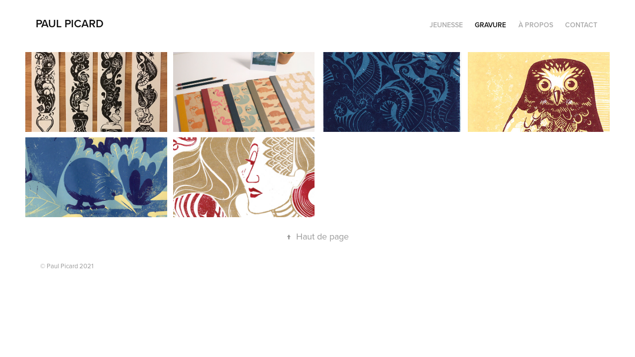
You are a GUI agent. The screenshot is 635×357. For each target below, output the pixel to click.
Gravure (490, 25)
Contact (581, 25)
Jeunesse (446, 25)
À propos (535, 25)
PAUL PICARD (70, 23)
